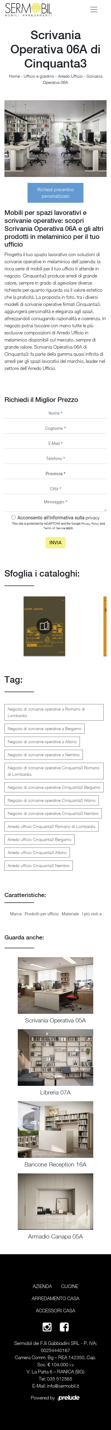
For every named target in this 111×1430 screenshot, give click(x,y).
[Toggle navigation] (94, 9)
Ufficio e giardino (39, 76)
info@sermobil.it (63, 1385)
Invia (55, 542)
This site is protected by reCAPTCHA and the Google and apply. (58, 526)
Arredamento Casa (55, 1298)
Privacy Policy (90, 523)
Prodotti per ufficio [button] (42, 914)
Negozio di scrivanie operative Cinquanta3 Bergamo (54, 787)
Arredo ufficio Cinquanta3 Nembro (39, 865)
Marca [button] (16, 914)
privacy (92, 517)
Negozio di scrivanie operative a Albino (42, 741)
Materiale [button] (70, 914)
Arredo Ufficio (70, 76)
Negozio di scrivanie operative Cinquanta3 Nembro (53, 813)
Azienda (42, 1286)
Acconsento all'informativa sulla (58, 518)
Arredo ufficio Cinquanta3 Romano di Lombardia (51, 826)
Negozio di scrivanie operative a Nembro (44, 754)
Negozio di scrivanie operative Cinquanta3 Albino (52, 800)
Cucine (69, 1286)
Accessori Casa (55, 1310)
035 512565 (59, 1378)
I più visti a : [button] (93, 914)
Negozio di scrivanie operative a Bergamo (44, 728)
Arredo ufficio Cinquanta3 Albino (37, 852)
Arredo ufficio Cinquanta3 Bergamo (39, 839)
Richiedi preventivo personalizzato (55, 193)
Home (14, 76)
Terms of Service (54, 528)
